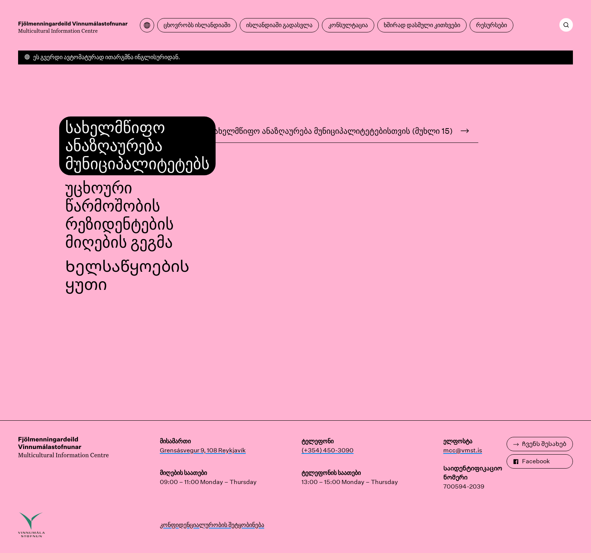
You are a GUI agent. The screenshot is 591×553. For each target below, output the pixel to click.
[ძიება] (566, 25)
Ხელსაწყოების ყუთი (127, 275)
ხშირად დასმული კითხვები (422, 25)
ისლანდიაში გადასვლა (279, 25)
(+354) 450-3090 (328, 450)
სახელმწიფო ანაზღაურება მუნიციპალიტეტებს (137, 145)
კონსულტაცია (348, 25)
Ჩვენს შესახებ (540, 443)
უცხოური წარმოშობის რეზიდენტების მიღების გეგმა (119, 215)
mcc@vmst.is (462, 450)
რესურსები (491, 25)
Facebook (531, 461)
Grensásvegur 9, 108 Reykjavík (203, 450)
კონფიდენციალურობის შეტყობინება (212, 524)
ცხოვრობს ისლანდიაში (197, 25)
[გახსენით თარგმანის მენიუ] (147, 25)
